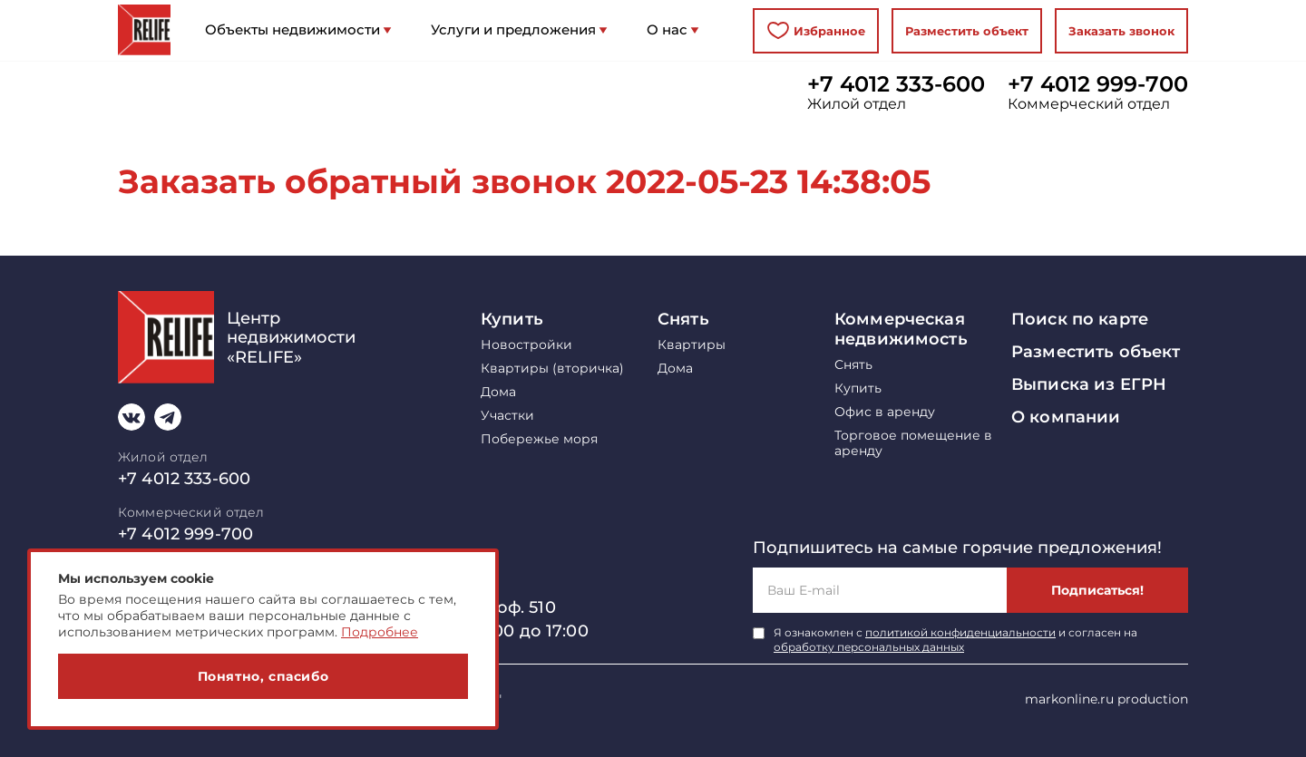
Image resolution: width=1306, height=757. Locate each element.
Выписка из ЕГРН (1088, 384)
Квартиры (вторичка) (552, 368)
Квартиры (692, 345)
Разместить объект (966, 31)
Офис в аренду (884, 412)
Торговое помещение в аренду (913, 443)
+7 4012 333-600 (896, 84)
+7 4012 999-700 (1098, 84)
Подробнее (379, 632)
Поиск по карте (1079, 319)
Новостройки (526, 345)
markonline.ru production (1106, 699)
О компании (1065, 417)
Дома (498, 392)
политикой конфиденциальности (960, 632)
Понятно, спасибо (263, 676)
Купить (512, 319)
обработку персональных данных (869, 647)
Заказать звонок (1121, 31)
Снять (683, 319)
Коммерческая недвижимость (901, 329)
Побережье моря (539, 439)
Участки (507, 415)
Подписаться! (1097, 590)
